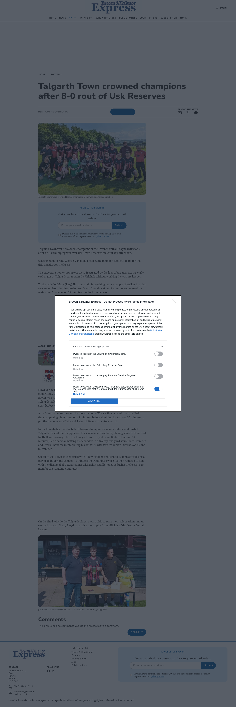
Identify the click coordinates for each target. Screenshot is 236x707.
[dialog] (118, 354)
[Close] (175, 302)
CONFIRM (94, 401)
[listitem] (118, 346)
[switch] (158, 354)
